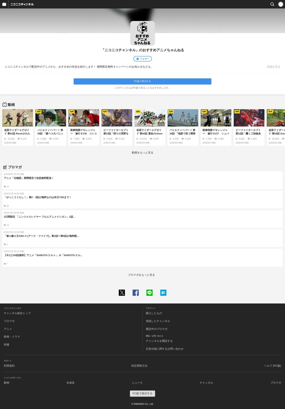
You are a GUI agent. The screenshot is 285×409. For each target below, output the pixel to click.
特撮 (6, 344)
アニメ (8, 328)
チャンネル (206, 382)
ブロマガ (9, 321)
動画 (6, 382)
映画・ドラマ (12, 336)
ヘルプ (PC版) (272, 365)
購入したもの (154, 313)
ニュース (137, 382)
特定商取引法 (139, 365)
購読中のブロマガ (156, 328)
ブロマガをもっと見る (141, 274)
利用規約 (9, 365)
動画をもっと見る (142, 152)
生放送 (70, 382)
